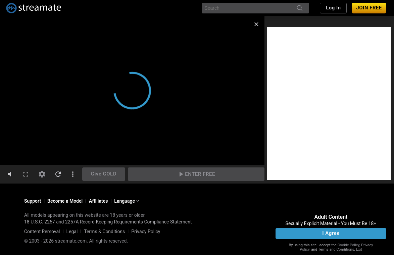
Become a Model (65, 201)
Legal (72, 231)
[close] (256, 24)
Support (32, 201)
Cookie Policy (348, 245)
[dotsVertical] (73, 174)
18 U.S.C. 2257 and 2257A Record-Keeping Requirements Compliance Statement (108, 221)
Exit (359, 249)
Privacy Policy (145, 231)
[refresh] (58, 174)
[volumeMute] (10, 174)
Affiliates (98, 201)
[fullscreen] (26, 174)
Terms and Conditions (336, 249)
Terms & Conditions (104, 231)
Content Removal (42, 231)
